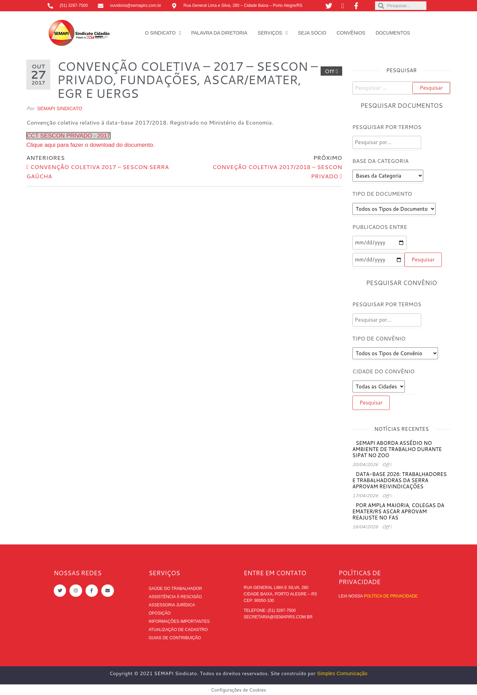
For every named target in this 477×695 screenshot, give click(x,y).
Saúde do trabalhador (175, 588)
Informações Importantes (179, 621)
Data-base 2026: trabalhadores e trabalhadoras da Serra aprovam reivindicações (399, 480)
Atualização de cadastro (178, 629)
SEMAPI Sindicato (59, 108)
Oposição (160, 613)
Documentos (393, 33)
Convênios (351, 33)
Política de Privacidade (391, 596)
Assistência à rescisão (175, 596)
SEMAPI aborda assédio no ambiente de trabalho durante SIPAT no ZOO (397, 449)
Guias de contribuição (175, 637)
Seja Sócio (312, 33)
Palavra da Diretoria (219, 33)
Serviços (270, 33)
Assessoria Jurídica (172, 605)
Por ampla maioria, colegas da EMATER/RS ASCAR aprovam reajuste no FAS (398, 511)
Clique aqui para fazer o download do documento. (90, 145)
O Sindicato (160, 33)
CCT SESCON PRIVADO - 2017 (68, 135)
